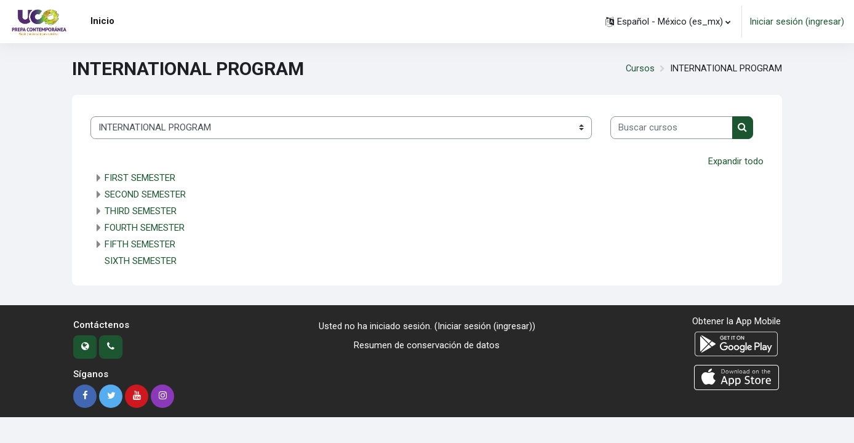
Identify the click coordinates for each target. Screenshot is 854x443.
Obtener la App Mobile (736, 321)
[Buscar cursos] (671, 127)
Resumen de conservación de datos (427, 345)
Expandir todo (736, 161)
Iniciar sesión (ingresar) (796, 21)
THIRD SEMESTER (141, 211)
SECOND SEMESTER (145, 194)
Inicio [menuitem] (102, 20)
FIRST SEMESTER (140, 177)
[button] (668, 21)
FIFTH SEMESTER (140, 244)
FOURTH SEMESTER (145, 227)
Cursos (639, 68)
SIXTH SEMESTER (141, 260)
